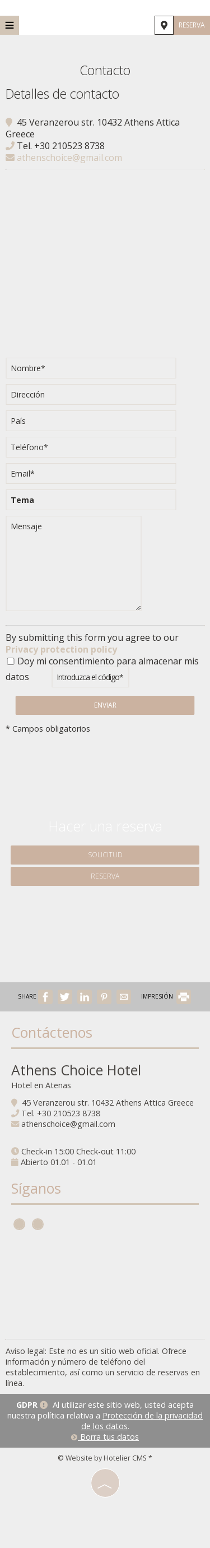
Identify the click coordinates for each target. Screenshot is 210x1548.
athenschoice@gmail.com (64, 157)
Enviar (105, 705)
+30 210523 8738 (69, 146)
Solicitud (105, 855)
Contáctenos (51, 1032)
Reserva (192, 25)
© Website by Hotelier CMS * (105, 1458)
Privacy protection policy (61, 649)
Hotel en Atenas (41, 1085)
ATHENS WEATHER (105, 1286)
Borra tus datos (105, 1436)
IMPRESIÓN (166, 996)
